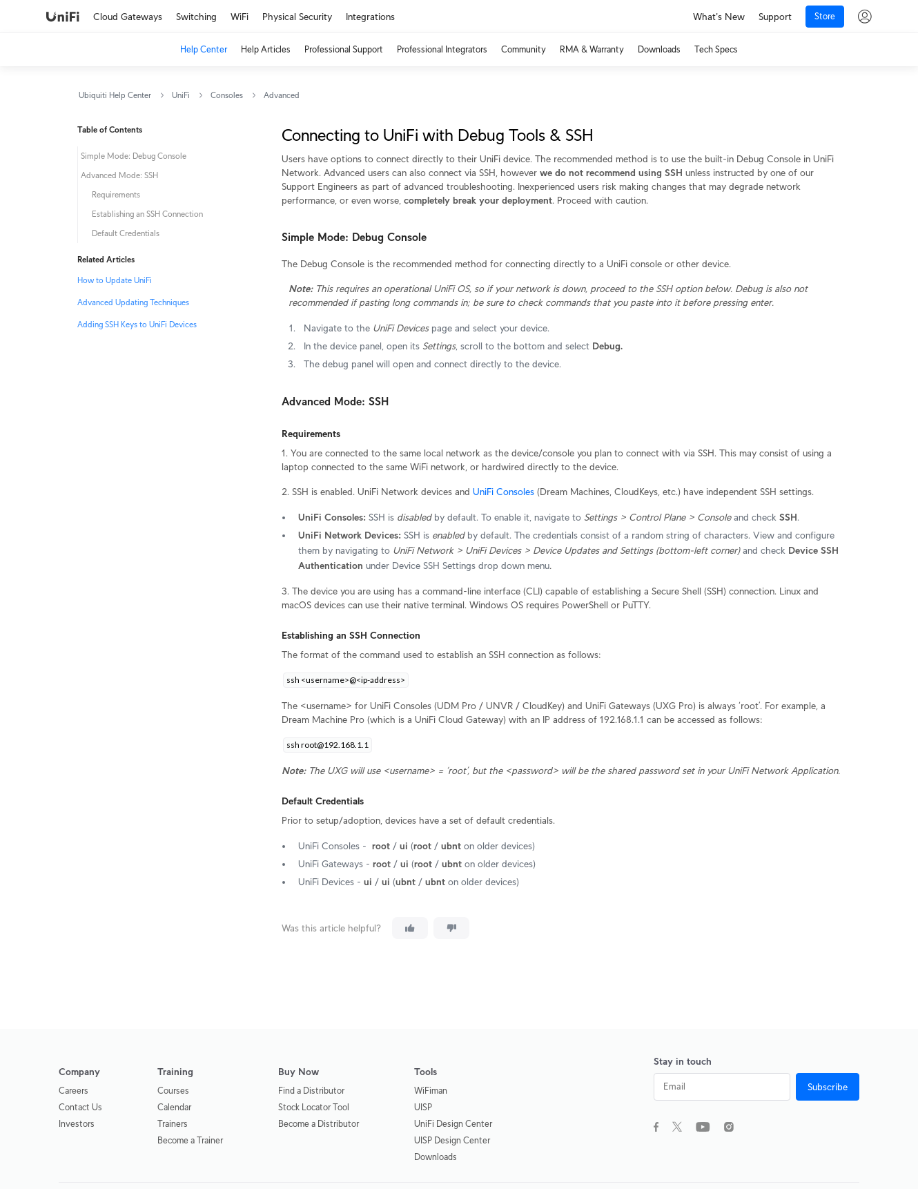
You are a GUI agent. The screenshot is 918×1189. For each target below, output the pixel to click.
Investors (77, 1124)
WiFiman (430, 1090)
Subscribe (828, 1086)
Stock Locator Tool (313, 1107)
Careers (73, 1090)
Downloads (659, 49)
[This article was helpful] (410, 928)
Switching (196, 16)
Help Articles (266, 49)
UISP (423, 1107)
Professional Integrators (442, 49)
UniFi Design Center (453, 1124)
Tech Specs (716, 49)
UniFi (181, 94)
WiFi (239, 16)
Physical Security (297, 16)
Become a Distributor (318, 1124)
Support (775, 16)
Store (824, 16)
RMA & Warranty (592, 49)
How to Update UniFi (114, 280)
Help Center (203, 49)
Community (523, 49)
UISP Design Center (452, 1140)
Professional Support (343, 49)
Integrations (370, 16)
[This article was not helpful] (451, 928)
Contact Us (80, 1107)
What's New (719, 16)
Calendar (174, 1107)
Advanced (282, 94)
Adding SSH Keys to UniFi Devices (137, 324)
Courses (173, 1090)
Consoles (227, 94)
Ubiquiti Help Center (115, 94)
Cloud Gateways (127, 16)
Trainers (172, 1124)
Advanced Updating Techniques (133, 302)
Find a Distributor (311, 1090)
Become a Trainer (190, 1140)
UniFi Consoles (503, 491)
